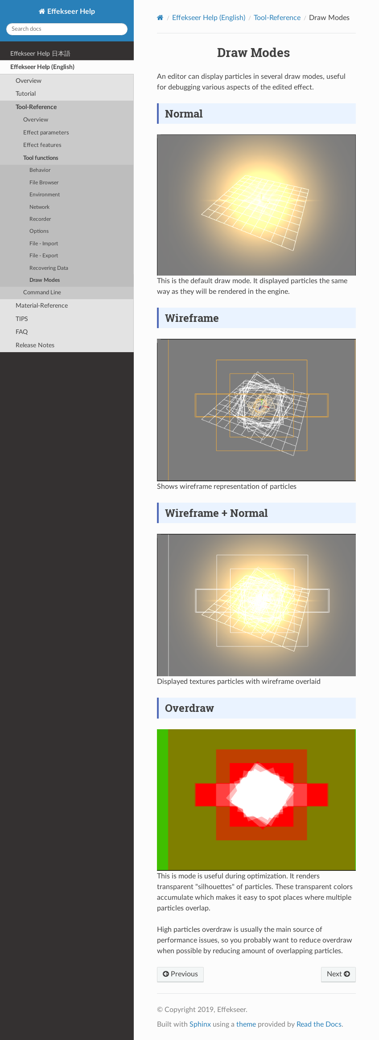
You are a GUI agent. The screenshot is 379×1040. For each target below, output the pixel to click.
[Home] (160, 17)
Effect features (42, 145)
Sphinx (200, 1024)
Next (338, 974)
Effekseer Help (70, 11)
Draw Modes (44, 280)
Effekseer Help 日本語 (40, 53)
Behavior (39, 170)
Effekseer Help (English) (42, 67)
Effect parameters (46, 133)
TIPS (22, 319)
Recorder (40, 219)
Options (39, 231)
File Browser (43, 182)
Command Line (42, 293)
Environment (44, 194)
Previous (180, 974)
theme (246, 1024)
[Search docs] (67, 29)
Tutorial (26, 93)
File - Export (43, 255)
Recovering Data (48, 268)
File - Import (43, 243)
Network (39, 207)
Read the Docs (319, 1024)
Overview (28, 80)
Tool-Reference (36, 107)
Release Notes (35, 345)
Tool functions (40, 158)
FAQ (22, 332)
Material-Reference (42, 305)
